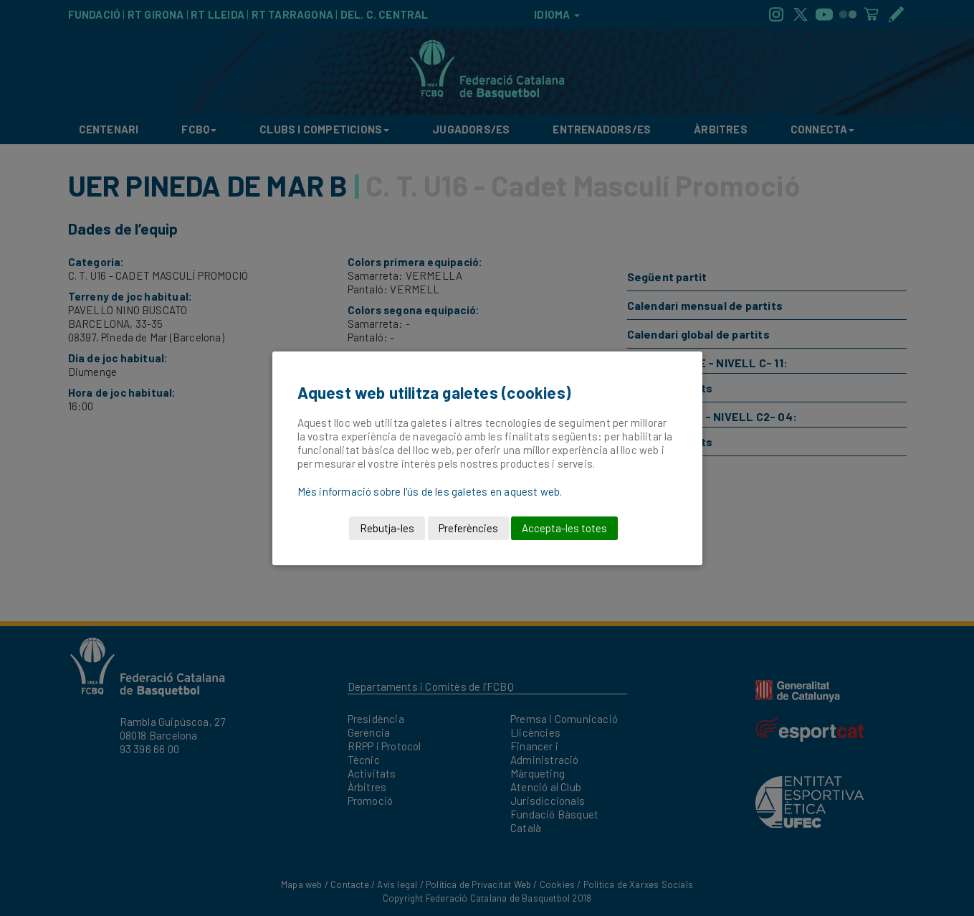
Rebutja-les (387, 527)
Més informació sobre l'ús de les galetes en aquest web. (430, 491)
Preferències (468, 527)
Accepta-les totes (564, 527)
